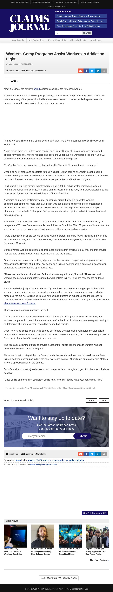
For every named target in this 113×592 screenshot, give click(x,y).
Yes (91, 400)
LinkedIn (98, 70)
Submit (82, 436)
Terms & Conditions (72, 589)
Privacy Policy (57, 589)
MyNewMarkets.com (89, 2)
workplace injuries (75, 460)
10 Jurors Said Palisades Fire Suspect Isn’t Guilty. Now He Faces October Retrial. (42, 541)
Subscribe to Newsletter (33, 71)
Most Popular (18, 40)
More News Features (98, 560)
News (18, 460)
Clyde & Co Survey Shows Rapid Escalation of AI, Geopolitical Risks (70, 540)
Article (14, 81)
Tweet (92, 70)
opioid (36, 89)
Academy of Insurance (66, 2)
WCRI (39, 460)
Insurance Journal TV (42, 2)
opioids (31, 460)
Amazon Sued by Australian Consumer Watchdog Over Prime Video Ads (15, 541)
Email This (12, 71)
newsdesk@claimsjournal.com (43, 464)
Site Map (84, 589)
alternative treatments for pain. (19, 303)
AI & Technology (36, 40)
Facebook (86, 70)
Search (87, 33)
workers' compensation (54, 460)
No (104, 400)
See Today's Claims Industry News (59, 578)
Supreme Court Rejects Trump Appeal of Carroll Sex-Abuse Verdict (97, 540)
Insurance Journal (20, 2)
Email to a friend (81, 70)
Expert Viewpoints (57, 40)
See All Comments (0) (94, 513)
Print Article (104, 70)
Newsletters (95, 40)
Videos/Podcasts (78, 40)
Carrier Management (56, 6)
